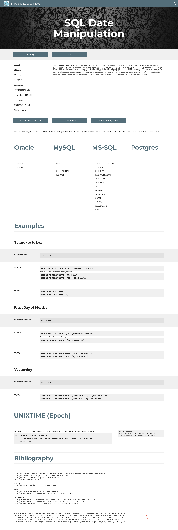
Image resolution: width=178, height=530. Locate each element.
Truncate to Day (22, 90)
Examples (18, 85)
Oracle (17, 65)
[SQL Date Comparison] (108, 120)
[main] (89, 28)
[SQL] (69, 54)
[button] (175, 4)
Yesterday (19, 100)
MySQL (17, 69)
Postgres (18, 80)
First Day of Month (23, 95)
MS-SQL (18, 75)
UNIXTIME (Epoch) (22, 105)
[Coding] (30, 54)
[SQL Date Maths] (69, 120)
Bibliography (20, 110)
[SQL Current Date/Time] (30, 120)
